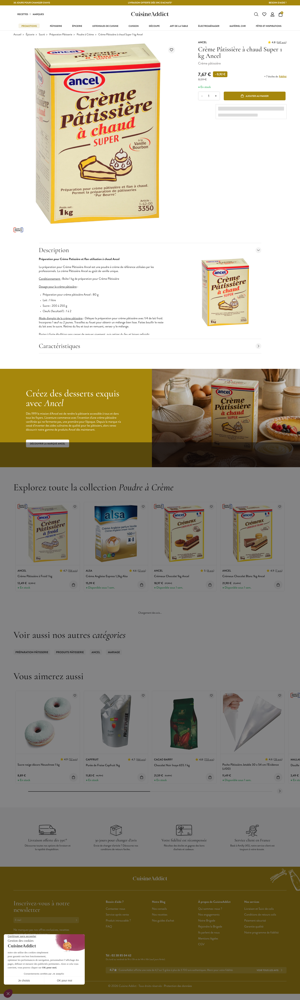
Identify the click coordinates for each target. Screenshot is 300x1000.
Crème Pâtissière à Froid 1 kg (35, 579)
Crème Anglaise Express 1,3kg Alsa (107, 579)
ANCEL (95, 655)
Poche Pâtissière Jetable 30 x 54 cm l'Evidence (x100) (250, 770)
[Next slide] (280, 794)
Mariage (114, 655)
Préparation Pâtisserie (60, 37)
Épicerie (30, 37)
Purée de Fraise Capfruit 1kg (103, 768)
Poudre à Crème (85, 37)
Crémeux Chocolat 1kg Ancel (171, 579)
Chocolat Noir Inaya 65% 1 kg (172, 768)
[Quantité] (209, 99)
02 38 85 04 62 (121, 958)
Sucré (42, 37)
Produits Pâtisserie (70, 655)
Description (150, 253)
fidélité (283, 79)
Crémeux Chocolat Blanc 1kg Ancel (243, 579)
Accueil (17, 37)
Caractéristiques (150, 349)
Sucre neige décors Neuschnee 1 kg (38, 768)
